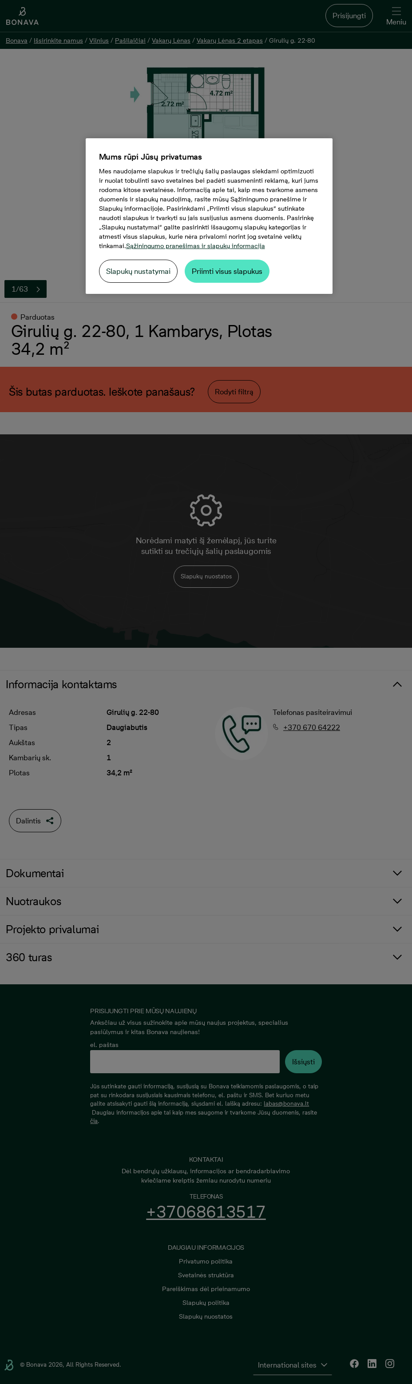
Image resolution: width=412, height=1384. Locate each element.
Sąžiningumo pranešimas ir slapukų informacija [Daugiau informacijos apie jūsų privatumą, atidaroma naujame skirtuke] (195, 246)
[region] (209, 216)
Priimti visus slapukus (227, 271)
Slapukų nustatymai (138, 271)
